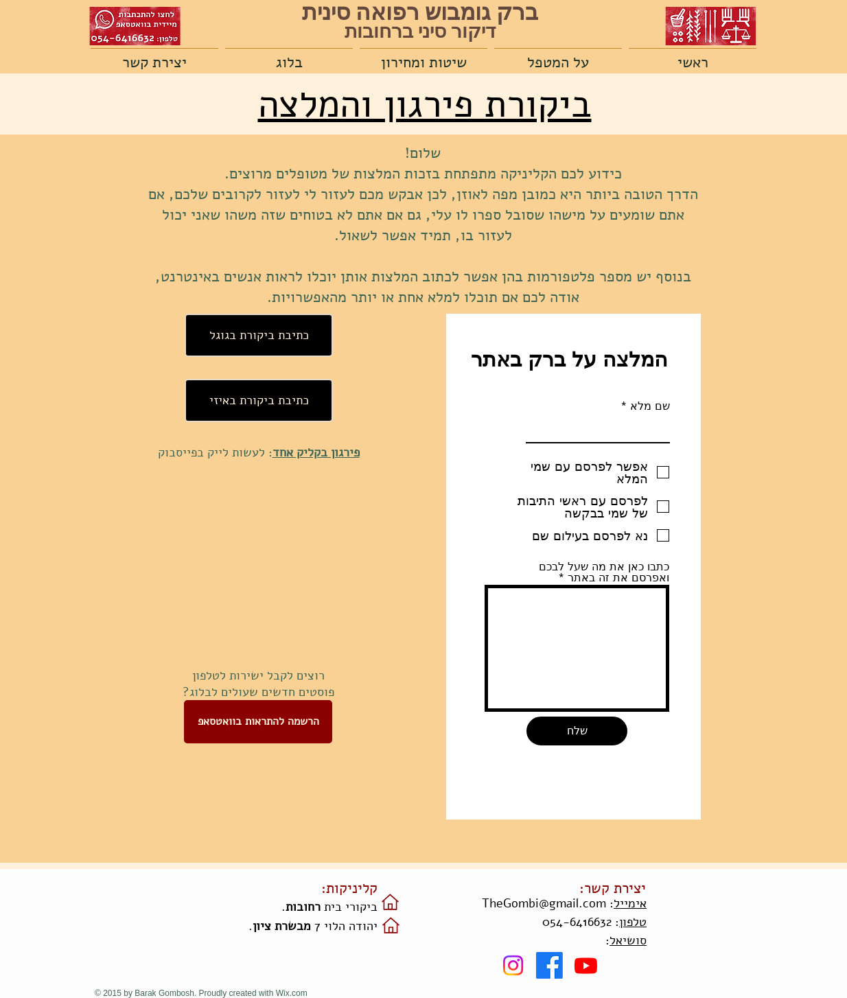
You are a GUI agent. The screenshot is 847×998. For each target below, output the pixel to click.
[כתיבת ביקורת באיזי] (259, 400)
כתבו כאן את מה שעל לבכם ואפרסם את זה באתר (604, 572)
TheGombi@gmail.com (544, 903)
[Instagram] (513, 965)
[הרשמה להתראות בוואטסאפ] (258, 721)
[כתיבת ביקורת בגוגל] (259, 335)
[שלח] (576, 731)
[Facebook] (549, 965)
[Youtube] (585, 965)
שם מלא (650, 406)
